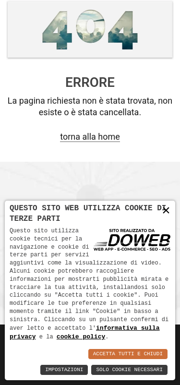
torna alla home (90, 137)
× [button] (166, 210)
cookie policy (81, 336)
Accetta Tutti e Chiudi (128, 354)
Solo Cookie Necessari (129, 369)
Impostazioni (64, 369)
